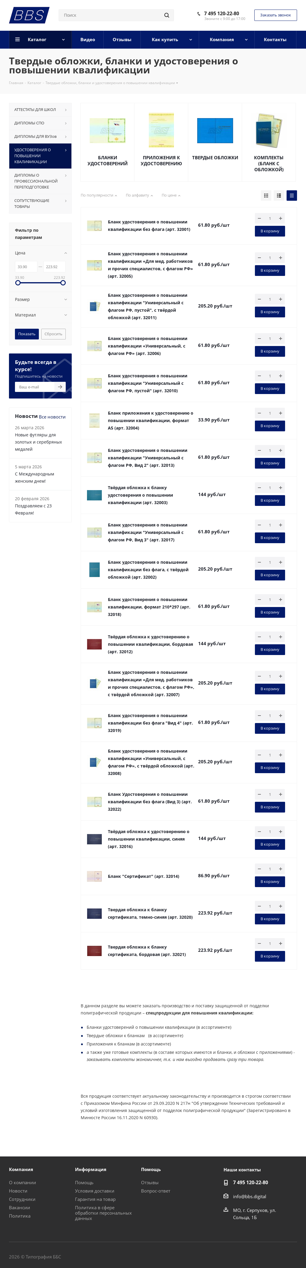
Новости (18, 1191)
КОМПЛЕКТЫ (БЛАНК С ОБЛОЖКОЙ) (269, 163)
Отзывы (150, 1182)
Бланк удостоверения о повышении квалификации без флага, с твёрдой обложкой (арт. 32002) (148, 569)
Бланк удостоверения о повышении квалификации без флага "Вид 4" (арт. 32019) (150, 723)
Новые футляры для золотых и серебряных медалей (38, 442)
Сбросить (53, 333)
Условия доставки (94, 1191)
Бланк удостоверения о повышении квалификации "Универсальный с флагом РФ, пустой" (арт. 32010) (147, 383)
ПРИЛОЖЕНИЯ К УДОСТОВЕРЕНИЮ (161, 160)
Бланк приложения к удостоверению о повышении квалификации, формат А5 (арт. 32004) (150, 420)
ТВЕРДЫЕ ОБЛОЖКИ (215, 157)
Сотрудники (22, 1199)
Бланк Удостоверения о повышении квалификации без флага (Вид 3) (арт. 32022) (150, 801)
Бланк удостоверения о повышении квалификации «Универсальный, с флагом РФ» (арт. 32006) (147, 346)
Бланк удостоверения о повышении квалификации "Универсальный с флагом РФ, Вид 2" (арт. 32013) (147, 457)
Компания (21, 1169)
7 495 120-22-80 (221, 13)
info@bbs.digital (249, 1196)
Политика (19, 1216)
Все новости (52, 417)
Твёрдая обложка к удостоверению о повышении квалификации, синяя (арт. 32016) (148, 839)
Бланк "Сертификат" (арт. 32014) (143, 876)
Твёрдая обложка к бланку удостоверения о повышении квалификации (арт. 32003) (140, 495)
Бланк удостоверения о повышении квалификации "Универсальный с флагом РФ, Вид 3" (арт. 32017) (147, 532)
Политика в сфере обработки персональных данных (103, 1212)
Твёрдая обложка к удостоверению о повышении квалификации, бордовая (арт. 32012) (150, 644)
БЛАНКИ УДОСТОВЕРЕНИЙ (108, 160)
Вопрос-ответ (155, 1191)
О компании (22, 1182)
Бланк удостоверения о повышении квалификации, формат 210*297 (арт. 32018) (149, 607)
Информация (90, 1169)
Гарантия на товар (95, 1199)
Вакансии (19, 1207)
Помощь (84, 1182)
